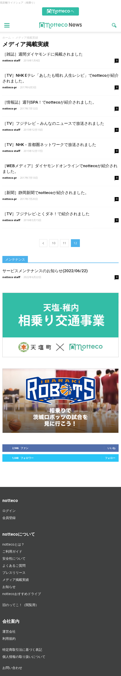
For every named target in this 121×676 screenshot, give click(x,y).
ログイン (9, 510)
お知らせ (9, 586)
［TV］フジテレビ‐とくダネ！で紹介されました (46, 213)
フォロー (110, 458)
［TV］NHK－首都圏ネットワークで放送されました (49, 144)
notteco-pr (9, 87)
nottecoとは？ (13, 544)
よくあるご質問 (14, 565)
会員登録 (9, 517)
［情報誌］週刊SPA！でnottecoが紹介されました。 (49, 102)
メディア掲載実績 (15, 579)
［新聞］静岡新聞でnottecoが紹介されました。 (45, 192)
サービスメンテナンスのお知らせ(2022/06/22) (45, 270)
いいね (111, 448)
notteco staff (11, 60)
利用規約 (9, 638)
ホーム (6, 38)
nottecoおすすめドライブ (21, 593)
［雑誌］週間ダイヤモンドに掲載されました (42, 54)
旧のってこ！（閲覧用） (20, 605)
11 (64, 243)
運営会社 (9, 631)
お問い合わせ (12, 667)
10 (53, 243)
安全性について (14, 558)
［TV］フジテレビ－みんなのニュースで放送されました (53, 123)
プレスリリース (14, 572)
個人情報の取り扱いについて (23, 656)
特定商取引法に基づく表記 (22, 649)
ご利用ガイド (12, 551)
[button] (114, 25)
